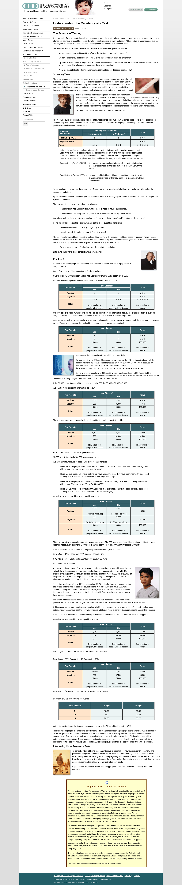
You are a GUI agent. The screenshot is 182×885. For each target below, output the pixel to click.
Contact (101, 876)
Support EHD (28, 115)
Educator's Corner (30, 54)
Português (108, 8)
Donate (137, 876)
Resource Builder (32, 72)
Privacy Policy (91, 876)
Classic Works (28, 94)
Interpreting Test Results (35, 86)
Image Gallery (28, 40)
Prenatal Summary (29, 97)
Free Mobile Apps (29, 22)
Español (107, 6)
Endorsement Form (114, 876)
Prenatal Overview (29, 104)
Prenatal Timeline (29, 101)
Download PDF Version (63, 28)
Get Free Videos (136, 9)
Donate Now (151, 9)
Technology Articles (30, 83)
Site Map (128, 876)
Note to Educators (29, 58)
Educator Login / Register (32, 61)
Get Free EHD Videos (31, 26)
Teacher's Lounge (32, 65)
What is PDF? (80, 28)
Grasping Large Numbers (35, 90)
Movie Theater (28, 44)
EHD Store (27, 108)
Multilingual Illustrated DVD (33, 51)
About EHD (27, 112)
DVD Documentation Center (33, 47)
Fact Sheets (27, 76)
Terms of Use (66, 876)
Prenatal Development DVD (33, 37)
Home (55, 18)
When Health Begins (30, 29)
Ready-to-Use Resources (35, 69)
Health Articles (28, 79)
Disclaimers (78, 876)
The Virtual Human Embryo (33, 33)
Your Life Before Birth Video (33, 19)
